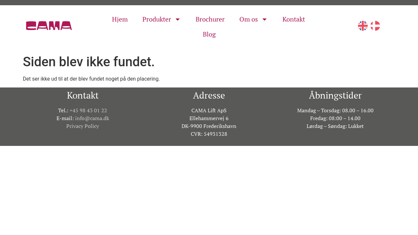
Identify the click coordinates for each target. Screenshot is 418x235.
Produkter (161, 19)
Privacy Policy (82, 126)
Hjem (120, 19)
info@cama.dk (92, 118)
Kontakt (293, 19)
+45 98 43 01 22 (88, 110)
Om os (253, 19)
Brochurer (210, 19)
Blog (209, 34)
